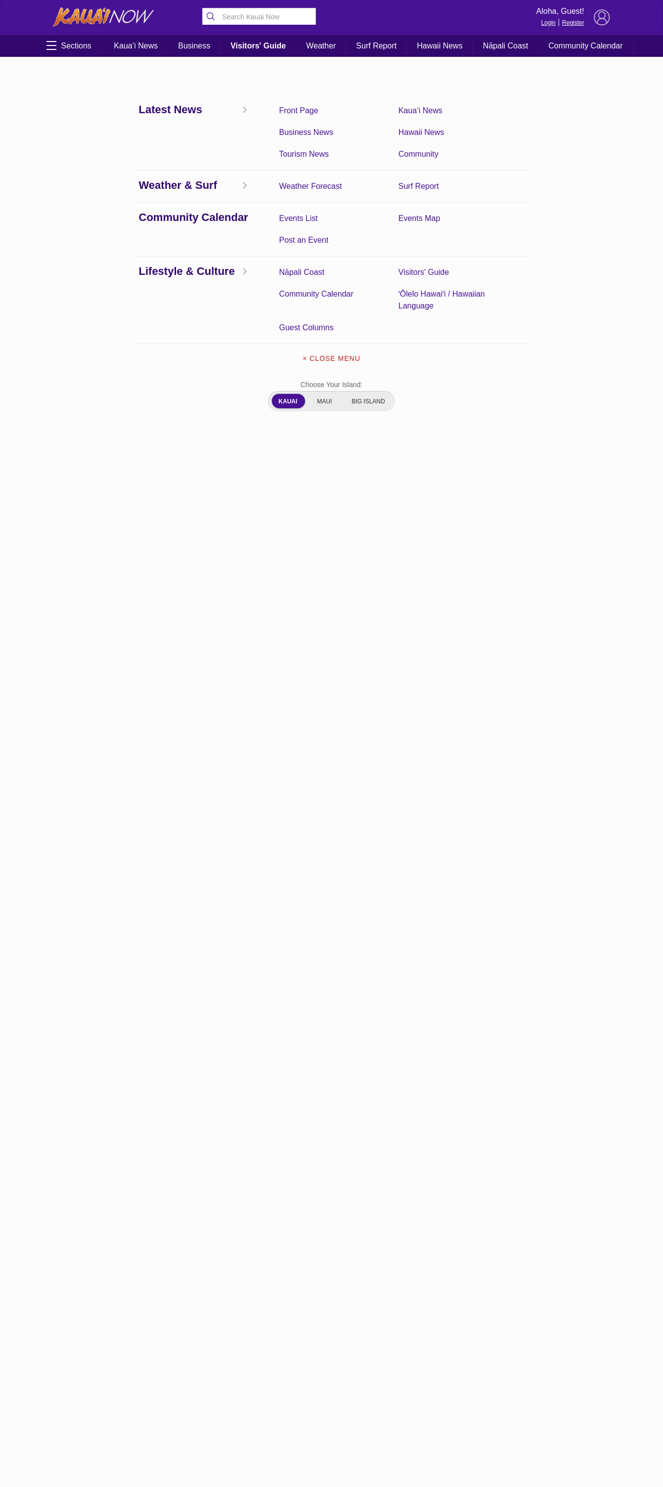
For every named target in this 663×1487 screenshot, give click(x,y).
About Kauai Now (331, 1345)
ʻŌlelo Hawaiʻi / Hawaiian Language (174, 1409)
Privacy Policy (504, 1406)
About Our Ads (331, 1407)
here (333, 403)
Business (194, 46)
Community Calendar (585, 46)
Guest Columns (93, 1403)
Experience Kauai (174, 1429)
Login (548, 22)
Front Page (93, 1342)
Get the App (331, 1365)
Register (573, 22)
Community (174, 1388)
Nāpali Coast (506, 46)
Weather (321, 46)
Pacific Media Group (556, 1387)
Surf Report (376, 46)
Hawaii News (439, 46)
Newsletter (331, 1386)
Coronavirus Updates (92, 188)
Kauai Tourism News (174, 1373)
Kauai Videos (93, 1429)
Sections (68, 45)
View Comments (233, 1285)
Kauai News (174, 1342)
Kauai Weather (174, 1357)
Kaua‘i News (136, 46)
